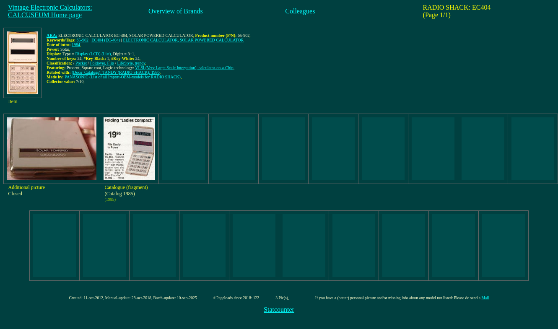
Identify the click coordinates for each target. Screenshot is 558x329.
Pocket (81, 63)
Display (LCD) (87, 54)
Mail (485, 297)
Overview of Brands (175, 11)
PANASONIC (76, 77)
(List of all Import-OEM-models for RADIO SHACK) (135, 77)
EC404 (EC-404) (105, 40)
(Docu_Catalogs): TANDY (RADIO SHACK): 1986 (116, 72)
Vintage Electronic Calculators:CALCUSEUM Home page (50, 11)
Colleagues (300, 11)
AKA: (52, 35)
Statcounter (279, 309)
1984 (76, 44)
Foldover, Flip (102, 63)
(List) (106, 54)
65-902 (82, 40)
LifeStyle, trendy (131, 63)
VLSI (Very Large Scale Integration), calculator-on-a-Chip (184, 67)
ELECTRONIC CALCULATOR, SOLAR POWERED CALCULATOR (183, 40)
